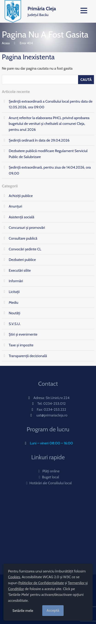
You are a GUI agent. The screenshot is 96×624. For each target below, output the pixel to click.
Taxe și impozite (21, 345)
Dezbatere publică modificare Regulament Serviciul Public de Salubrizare (48, 154)
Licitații (14, 292)
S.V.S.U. (15, 324)
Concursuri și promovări (27, 227)
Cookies (14, 577)
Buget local (48, 477)
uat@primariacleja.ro (51, 415)
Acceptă (53, 610)
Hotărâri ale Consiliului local (48, 483)
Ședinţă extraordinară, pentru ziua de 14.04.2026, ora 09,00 (50, 170)
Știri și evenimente (23, 334)
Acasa (6, 43)
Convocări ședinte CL (25, 249)
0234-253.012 (54, 403)
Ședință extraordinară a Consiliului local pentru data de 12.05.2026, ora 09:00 (51, 104)
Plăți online (48, 471)
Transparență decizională (28, 356)
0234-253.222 (55, 409)
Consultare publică (23, 238)
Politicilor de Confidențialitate (41, 583)
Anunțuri (15, 206)
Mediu (13, 302)
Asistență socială (21, 217)
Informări (16, 281)
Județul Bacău (42, 11)
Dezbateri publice (22, 259)
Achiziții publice (21, 196)
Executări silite (20, 270)
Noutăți (14, 313)
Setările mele (22, 610)
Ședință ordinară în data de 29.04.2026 (39, 140)
